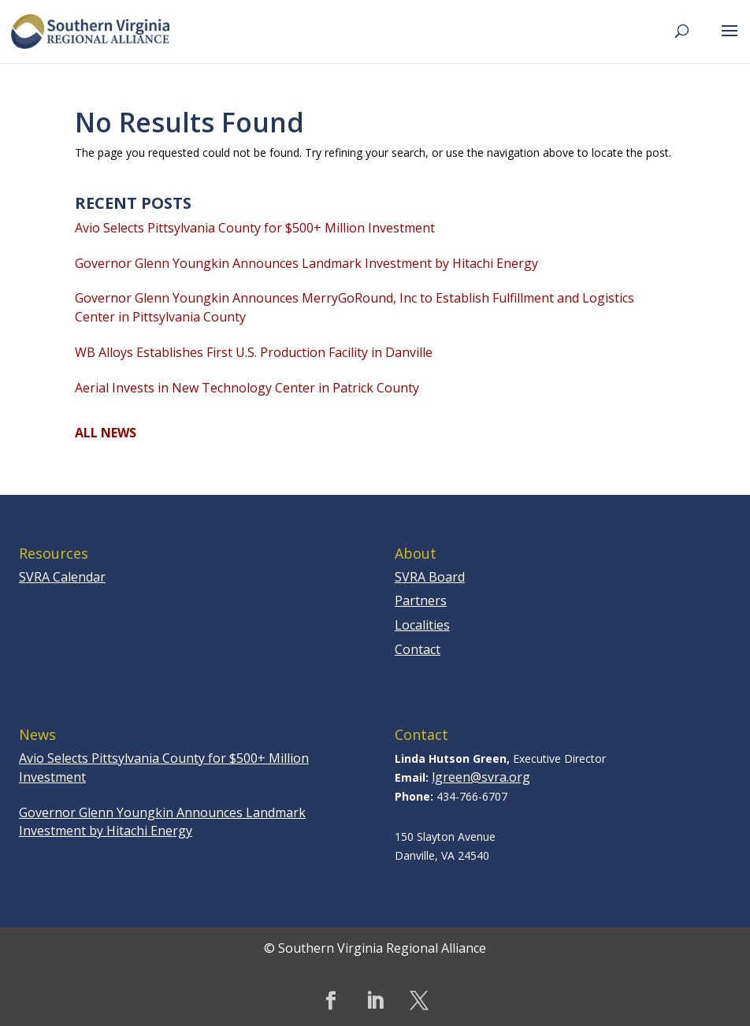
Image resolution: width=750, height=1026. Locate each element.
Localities (422, 625)
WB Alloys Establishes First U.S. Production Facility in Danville (254, 352)
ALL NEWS (105, 432)
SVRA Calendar (62, 576)
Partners (421, 600)
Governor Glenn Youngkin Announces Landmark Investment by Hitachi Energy (306, 263)
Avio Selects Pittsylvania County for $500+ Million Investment (255, 227)
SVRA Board (430, 576)
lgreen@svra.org (481, 777)
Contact (417, 649)
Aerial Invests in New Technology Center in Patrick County (247, 387)
